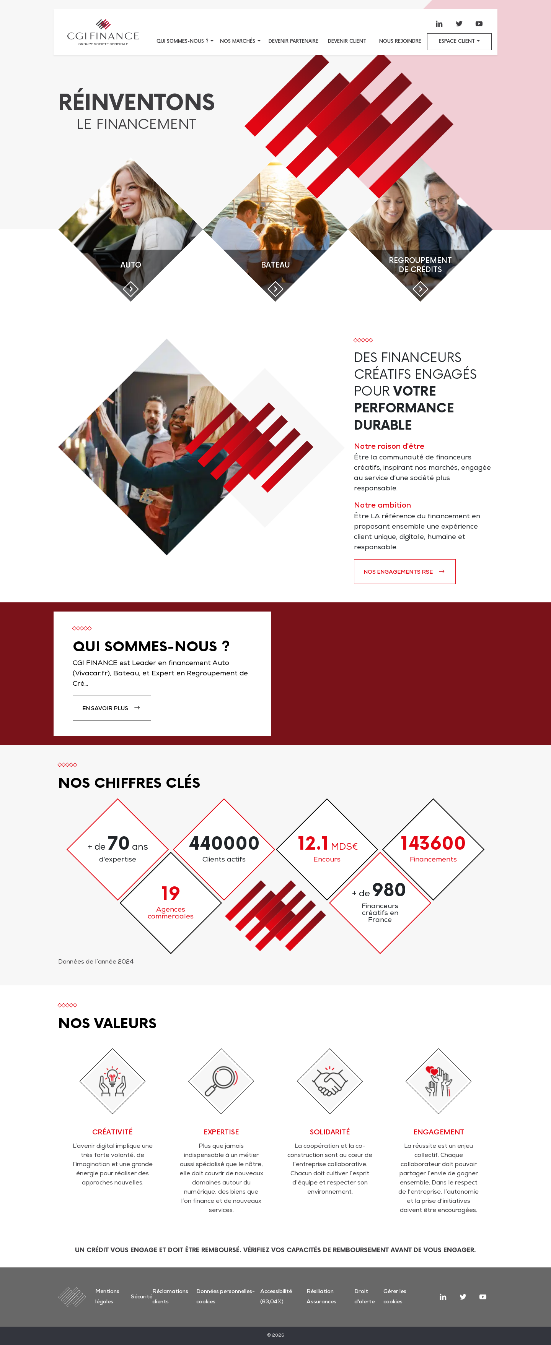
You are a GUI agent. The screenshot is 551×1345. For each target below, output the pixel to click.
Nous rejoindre (400, 41)
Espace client (457, 41)
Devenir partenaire (293, 41)
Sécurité (141, 1297)
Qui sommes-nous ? (182, 41)
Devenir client (347, 41)
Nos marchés (237, 41)
